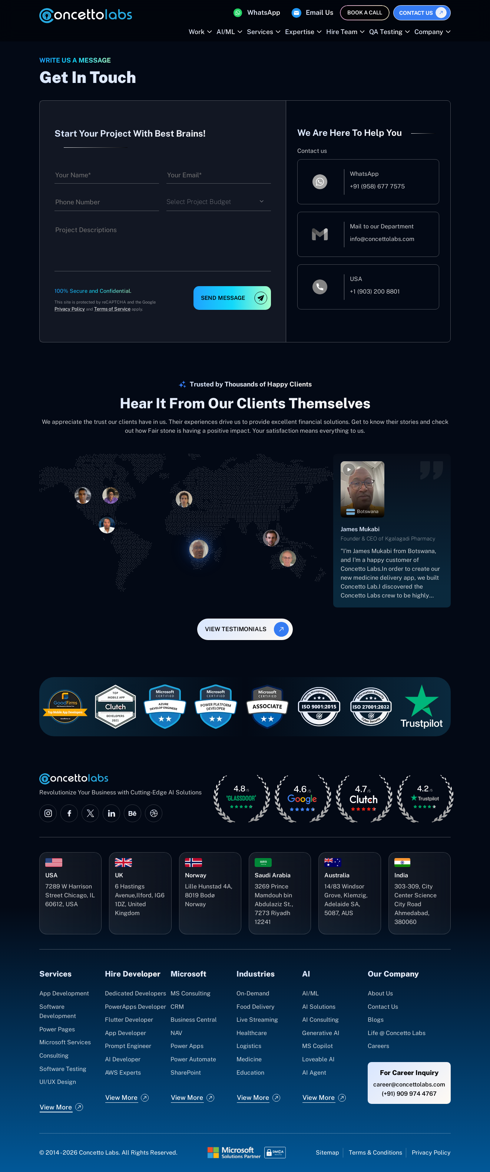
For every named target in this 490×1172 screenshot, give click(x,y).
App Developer (125, 1033)
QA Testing (386, 32)
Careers (378, 1045)
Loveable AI (318, 1059)
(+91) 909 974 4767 (409, 1093)
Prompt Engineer (128, 1045)
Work (197, 32)
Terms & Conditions (375, 1152)
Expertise (299, 32)
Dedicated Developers (135, 993)
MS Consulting (190, 993)
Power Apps (186, 1045)
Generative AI (321, 1033)
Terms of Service (112, 309)
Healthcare (251, 1033)
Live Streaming (257, 1019)
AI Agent (314, 1072)
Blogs (376, 1019)
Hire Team (341, 32)
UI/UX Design (57, 1081)
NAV (176, 1033)
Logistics (248, 1045)
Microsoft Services (65, 1042)
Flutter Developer (129, 1019)
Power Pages (57, 1029)
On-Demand (252, 993)
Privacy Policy (69, 309)
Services (260, 32)
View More (56, 1107)
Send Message (223, 298)
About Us (380, 993)
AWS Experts (123, 1072)
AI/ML (225, 32)
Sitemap (327, 1152)
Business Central (193, 1019)
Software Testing (62, 1068)
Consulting (54, 1055)
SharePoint (185, 1072)
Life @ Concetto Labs (397, 1033)
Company (428, 32)
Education (250, 1072)
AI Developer (122, 1059)
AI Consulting (320, 1019)
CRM (177, 1006)
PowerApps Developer (135, 1006)
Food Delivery (255, 1006)
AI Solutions (318, 1006)
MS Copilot (317, 1045)
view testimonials (235, 629)
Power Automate (193, 1059)
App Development (64, 993)
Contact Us (416, 13)
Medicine (249, 1059)
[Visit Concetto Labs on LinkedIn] (111, 813)
